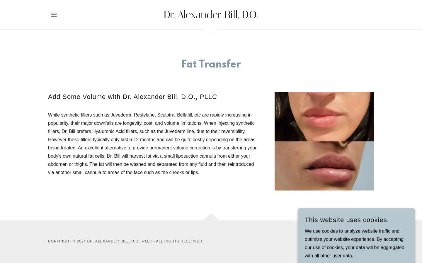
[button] (54, 15)
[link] (211, 16)
